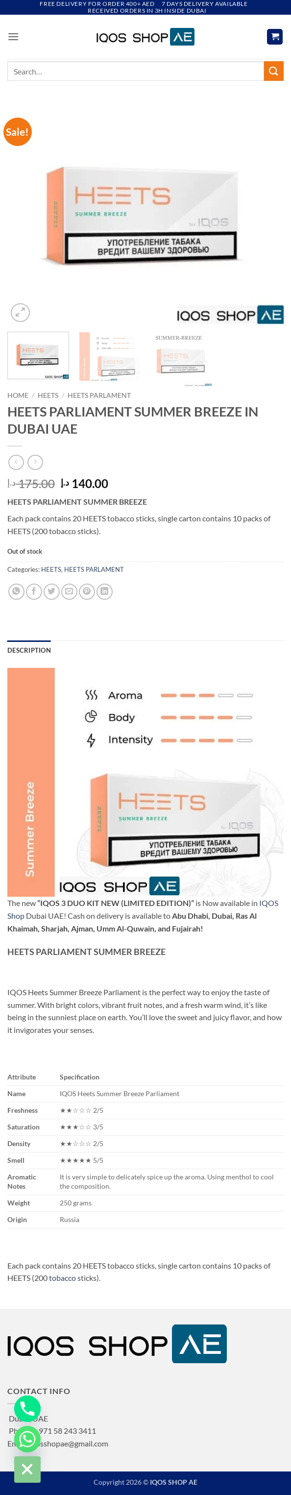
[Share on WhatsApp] (16, 592)
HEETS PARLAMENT (99, 395)
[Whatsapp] (27, 1439)
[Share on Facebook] (34, 592)
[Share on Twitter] (52, 592)
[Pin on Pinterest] (87, 592)
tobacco (62, 1277)
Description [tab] (29, 650)
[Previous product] (35, 462)
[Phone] (27, 1409)
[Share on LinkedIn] (105, 592)
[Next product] (16, 462)
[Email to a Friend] (69, 592)
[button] (13, 37)
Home (17, 395)
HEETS (48, 395)
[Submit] (274, 70)
